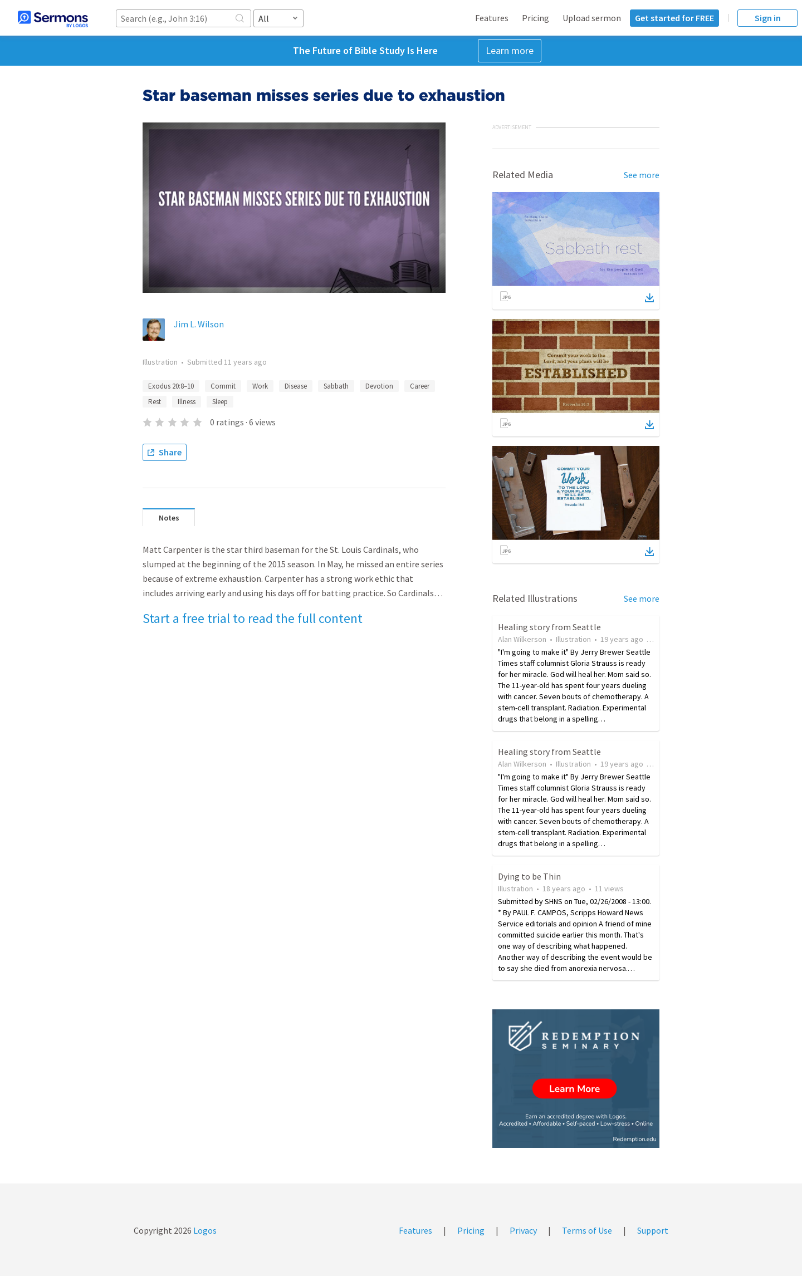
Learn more (510, 50)
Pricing (535, 17)
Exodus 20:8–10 (171, 386)
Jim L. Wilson (199, 324)
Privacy (523, 1230)
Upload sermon (592, 17)
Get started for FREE (674, 17)
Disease (296, 386)
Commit (223, 386)
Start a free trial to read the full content (253, 618)
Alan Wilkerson (522, 639)
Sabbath (336, 386)
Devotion (379, 386)
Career (419, 386)
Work (260, 386)
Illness (186, 401)
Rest (154, 401)
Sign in (768, 17)
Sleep (220, 401)
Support (652, 1230)
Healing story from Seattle (549, 626)
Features (491, 17)
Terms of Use (587, 1230)
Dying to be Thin (529, 876)
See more (641, 174)
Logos (204, 1230)
